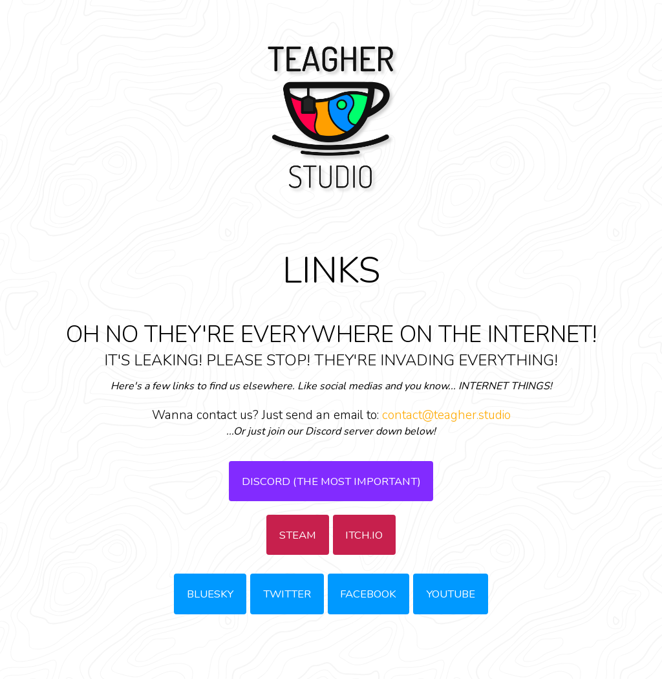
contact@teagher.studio (446, 415)
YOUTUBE (450, 594)
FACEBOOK (368, 594)
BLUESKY (210, 594)
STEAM (297, 535)
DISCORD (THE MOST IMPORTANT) (331, 481)
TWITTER (287, 594)
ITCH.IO (364, 535)
